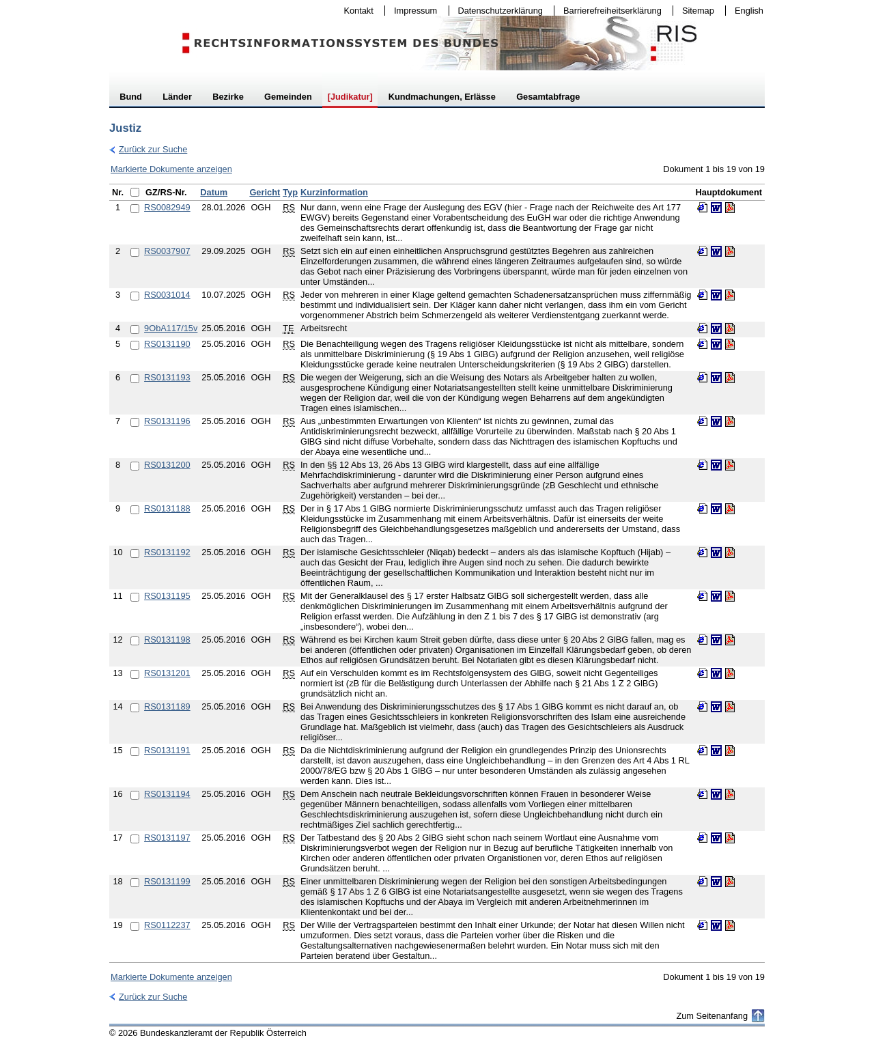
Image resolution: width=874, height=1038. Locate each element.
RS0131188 (167, 508)
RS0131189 (167, 706)
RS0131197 (167, 837)
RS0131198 (167, 639)
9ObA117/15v (170, 328)
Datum (213, 192)
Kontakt (355, 10)
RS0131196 (167, 421)
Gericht (264, 192)
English (749, 10)
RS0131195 (167, 596)
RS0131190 (167, 344)
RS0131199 (167, 881)
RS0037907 (167, 251)
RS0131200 (167, 465)
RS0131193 (167, 377)
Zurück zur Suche (148, 149)
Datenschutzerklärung (497, 10)
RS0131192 (167, 552)
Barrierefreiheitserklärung (609, 10)
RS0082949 (167, 207)
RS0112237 (167, 925)
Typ (290, 192)
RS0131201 (167, 673)
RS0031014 (167, 295)
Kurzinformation (334, 192)
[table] (437, 573)
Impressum (412, 10)
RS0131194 (167, 794)
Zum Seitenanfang (712, 1016)
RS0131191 (167, 750)
